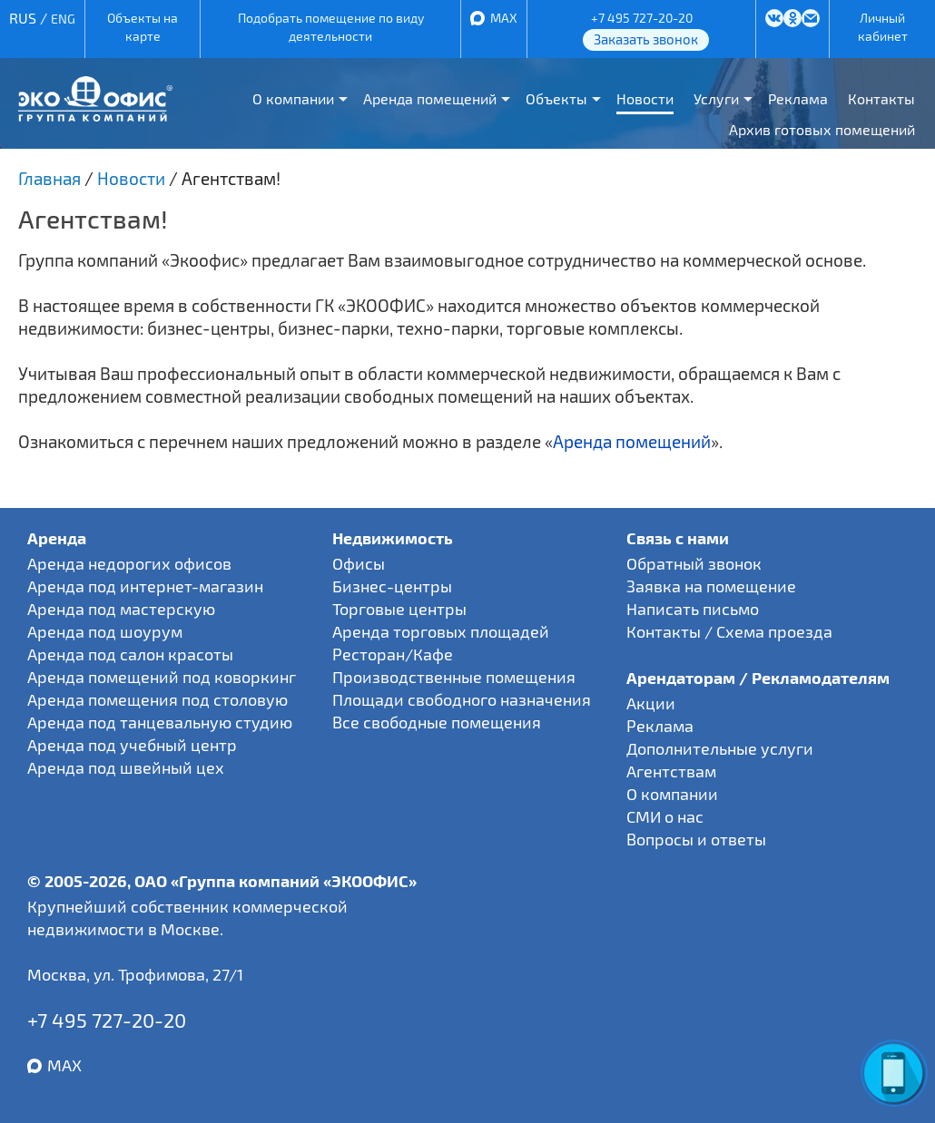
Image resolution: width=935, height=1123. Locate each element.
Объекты (556, 98)
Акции (650, 703)
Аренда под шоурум (104, 631)
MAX (503, 17)
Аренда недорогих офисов (129, 563)
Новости (645, 98)
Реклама (798, 98)
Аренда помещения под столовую (157, 699)
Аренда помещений (430, 98)
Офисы (358, 563)
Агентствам (671, 771)
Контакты (881, 98)
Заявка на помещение (711, 586)
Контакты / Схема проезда (729, 631)
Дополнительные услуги (719, 748)
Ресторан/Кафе (392, 654)
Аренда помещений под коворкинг (161, 677)
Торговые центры (399, 609)
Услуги (716, 98)
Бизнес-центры (392, 586)
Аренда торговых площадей (440, 631)
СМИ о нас (665, 816)
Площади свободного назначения (461, 699)
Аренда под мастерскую (121, 609)
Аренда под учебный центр (132, 745)
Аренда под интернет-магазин (145, 586)
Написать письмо (692, 609)
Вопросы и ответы (696, 839)
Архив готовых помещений (822, 129)
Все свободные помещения (436, 722)
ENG (63, 18)
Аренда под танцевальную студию (159, 722)
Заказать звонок (646, 39)
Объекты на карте (142, 27)
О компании (293, 98)
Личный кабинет (883, 27)
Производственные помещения (454, 677)
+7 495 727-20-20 (642, 17)
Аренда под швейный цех (125, 767)
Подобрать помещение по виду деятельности (331, 27)
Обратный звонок (694, 563)
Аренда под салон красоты (130, 654)
